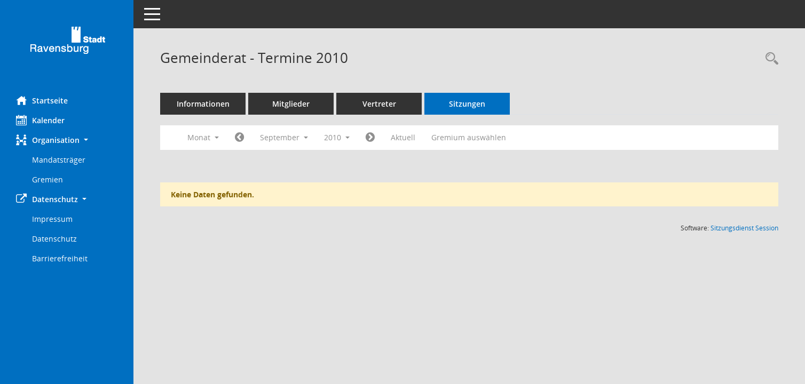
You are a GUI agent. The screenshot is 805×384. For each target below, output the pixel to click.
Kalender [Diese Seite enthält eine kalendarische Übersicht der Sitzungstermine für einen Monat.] (40, 120)
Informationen (203, 104)
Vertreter (379, 104)
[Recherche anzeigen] (769, 59)
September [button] (284, 137)
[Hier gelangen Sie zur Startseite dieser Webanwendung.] (66, 44)
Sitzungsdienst (744, 228)
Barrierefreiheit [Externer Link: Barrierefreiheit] (60, 258)
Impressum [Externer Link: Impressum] (52, 219)
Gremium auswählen (468, 137)
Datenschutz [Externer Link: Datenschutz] (54, 239)
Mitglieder (291, 104)
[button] (66, 140)
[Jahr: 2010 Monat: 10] (370, 137)
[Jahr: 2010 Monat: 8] (239, 137)
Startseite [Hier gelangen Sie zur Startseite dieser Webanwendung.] (42, 100)
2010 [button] (337, 137)
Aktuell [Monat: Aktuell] (403, 137)
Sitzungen (467, 104)
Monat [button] (203, 137)
